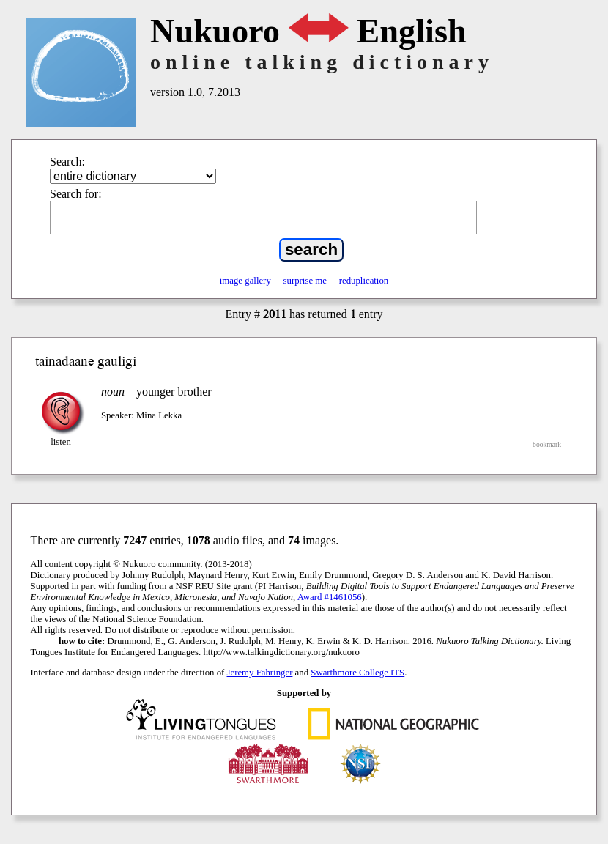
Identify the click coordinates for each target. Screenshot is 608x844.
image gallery (245, 280)
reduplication (364, 280)
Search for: (76, 194)
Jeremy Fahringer (260, 672)
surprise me (305, 280)
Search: (67, 161)
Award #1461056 (329, 597)
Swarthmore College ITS (357, 672)
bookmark (547, 444)
